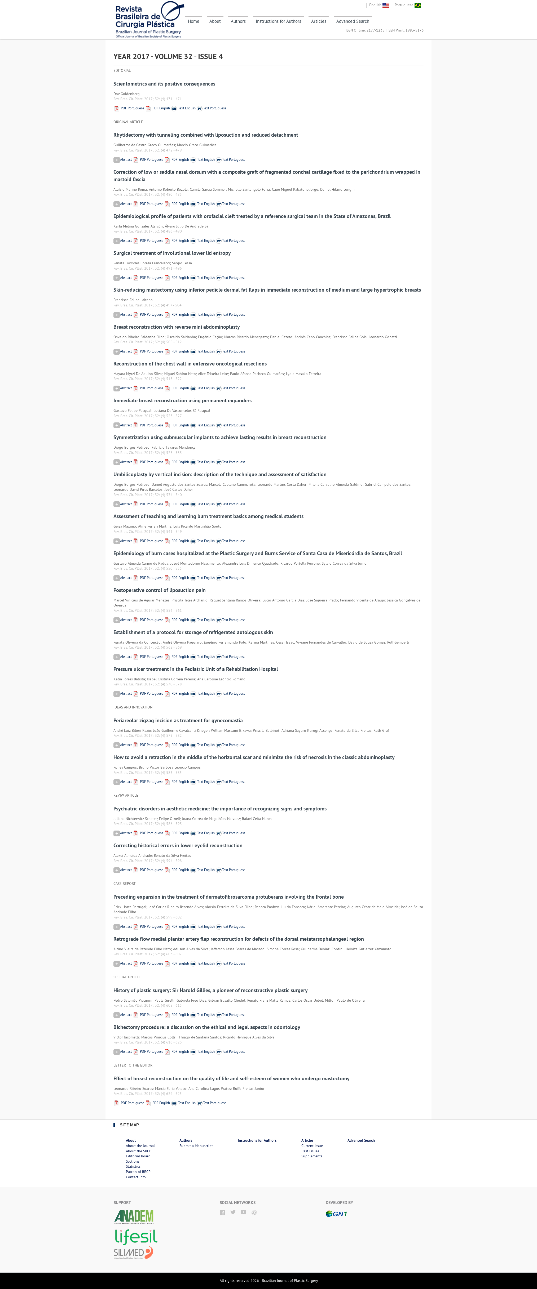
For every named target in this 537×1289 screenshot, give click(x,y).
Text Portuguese (211, 108)
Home (193, 21)
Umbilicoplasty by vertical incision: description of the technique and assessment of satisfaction (220, 474)
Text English (183, 108)
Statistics (133, 1166)
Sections (132, 1161)
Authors (238, 21)
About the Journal (140, 1145)
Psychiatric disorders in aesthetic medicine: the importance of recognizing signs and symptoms (220, 808)
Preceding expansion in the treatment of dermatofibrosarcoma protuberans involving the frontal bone (228, 896)
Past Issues (310, 1151)
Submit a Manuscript (196, 1145)
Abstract (122, 159)
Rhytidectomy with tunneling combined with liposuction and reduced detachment (205, 134)
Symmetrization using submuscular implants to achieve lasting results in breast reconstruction (220, 437)
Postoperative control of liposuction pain (159, 590)
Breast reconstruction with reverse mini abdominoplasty (176, 326)
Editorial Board (138, 1156)
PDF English (157, 108)
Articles (318, 21)
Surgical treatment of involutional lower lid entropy (172, 252)
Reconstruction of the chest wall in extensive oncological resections (190, 363)
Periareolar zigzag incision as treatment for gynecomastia (178, 720)
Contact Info (136, 1177)
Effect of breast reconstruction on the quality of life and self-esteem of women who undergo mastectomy (231, 1078)
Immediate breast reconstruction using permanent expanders (182, 400)
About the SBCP (138, 1151)
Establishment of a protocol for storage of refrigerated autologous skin (193, 632)
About (215, 21)
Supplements (311, 1156)
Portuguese (408, 4)
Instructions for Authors (278, 21)
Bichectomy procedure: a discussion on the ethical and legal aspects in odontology (206, 1027)
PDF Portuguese (128, 108)
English (379, 4)
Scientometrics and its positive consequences (164, 83)
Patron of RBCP (138, 1171)
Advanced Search (352, 21)
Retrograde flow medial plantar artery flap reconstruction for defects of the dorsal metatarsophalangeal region (238, 938)
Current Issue (312, 1145)
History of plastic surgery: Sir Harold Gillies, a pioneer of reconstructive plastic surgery (210, 990)
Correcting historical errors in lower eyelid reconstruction (178, 845)
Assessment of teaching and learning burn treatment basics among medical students (208, 516)
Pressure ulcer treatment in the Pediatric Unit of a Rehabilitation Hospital (195, 669)
